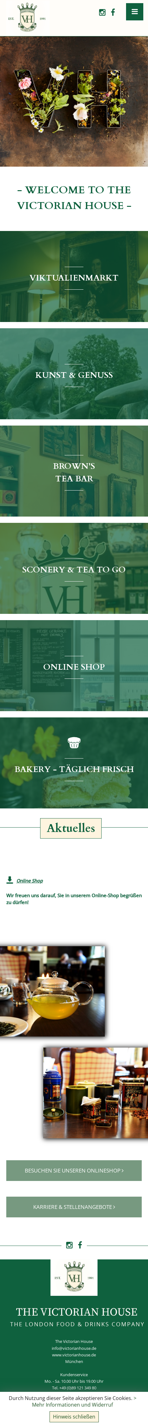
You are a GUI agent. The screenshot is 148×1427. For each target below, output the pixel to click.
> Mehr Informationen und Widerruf (84, 1401)
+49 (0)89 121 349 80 (77, 1388)
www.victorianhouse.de (74, 1355)
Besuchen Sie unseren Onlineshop (74, 1170)
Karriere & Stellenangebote (74, 1206)
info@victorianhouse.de (74, 1348)
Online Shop (29, 880)
